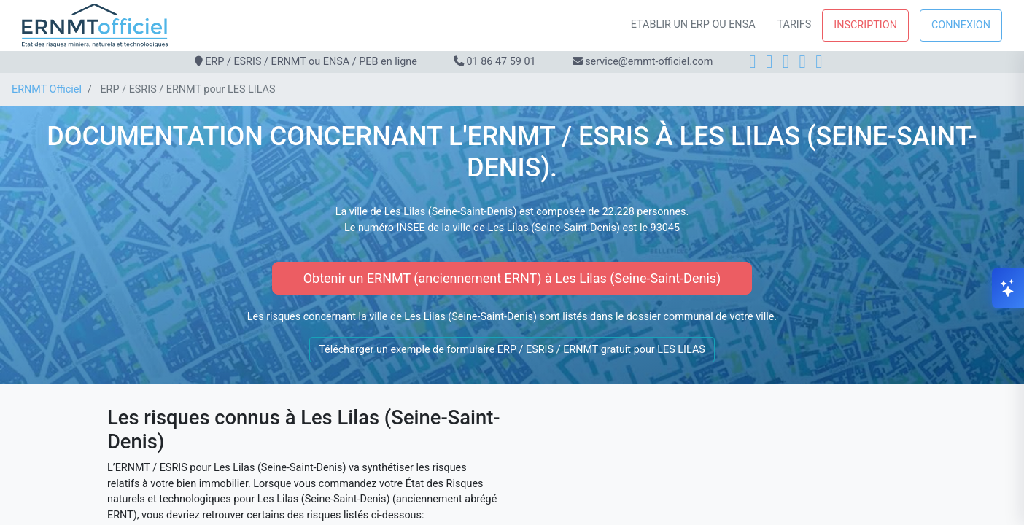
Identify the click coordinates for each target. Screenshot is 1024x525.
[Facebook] (752, 61)
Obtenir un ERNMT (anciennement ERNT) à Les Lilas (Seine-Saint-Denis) (512, 278)
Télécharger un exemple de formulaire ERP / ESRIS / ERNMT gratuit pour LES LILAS (512, 349)
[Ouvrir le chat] (1008, 288)
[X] (802, 61)
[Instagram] (769, 61)
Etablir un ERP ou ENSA (693, 24)
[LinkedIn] (786, 61)
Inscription (865, 25)
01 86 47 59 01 (500, 61)
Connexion (960, 25)
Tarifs (794, 24)
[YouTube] (818, 61)
